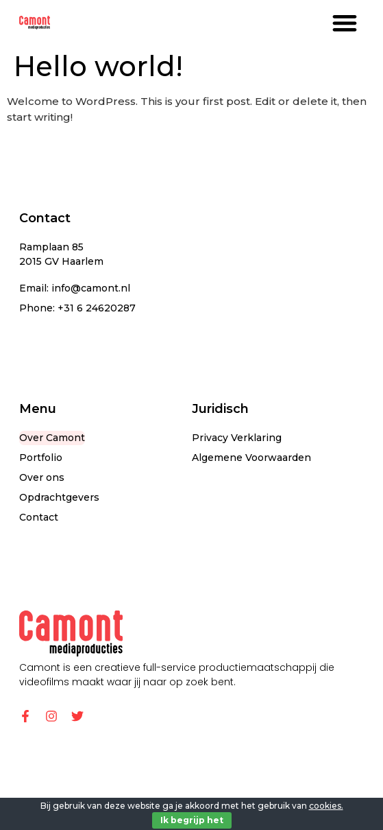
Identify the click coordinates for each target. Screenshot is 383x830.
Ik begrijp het (191, 820)
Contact (38, 517)
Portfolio (40, 457)
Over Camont (52, 437)
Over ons (41, 477)
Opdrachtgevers (59, 497)
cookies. (326, 806)
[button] (344, 22)
